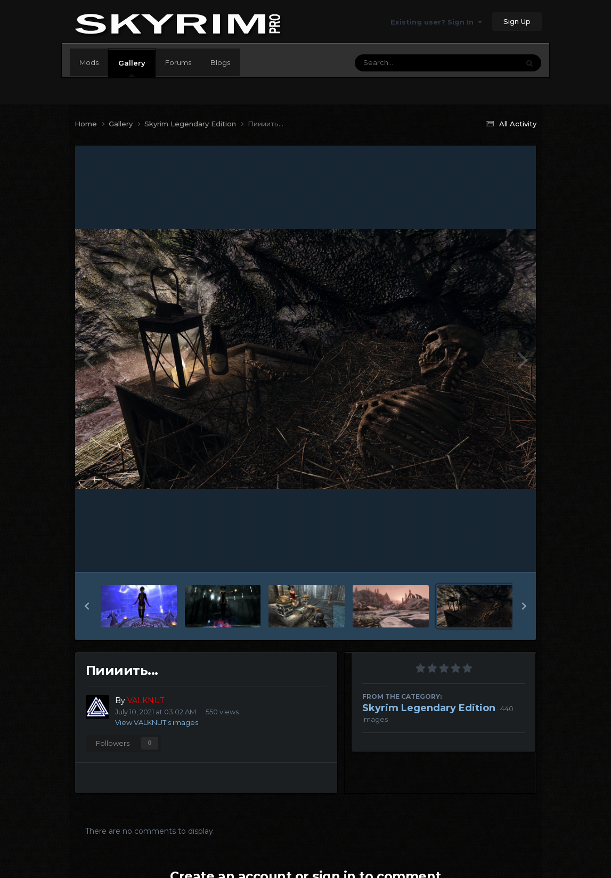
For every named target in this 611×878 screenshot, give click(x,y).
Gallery (131, 68)
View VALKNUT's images (156, 722)
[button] (87, 606)
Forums (178, 62)
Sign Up (517, 21)
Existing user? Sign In (436, 22)
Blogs (220, 62)
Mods (89, 62)
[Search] (407, 62)
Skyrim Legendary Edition (428, 708)
